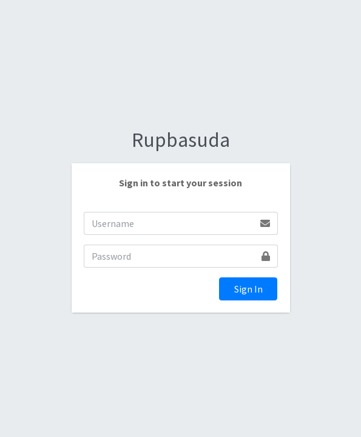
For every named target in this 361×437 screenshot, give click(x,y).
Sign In (248, 289)
